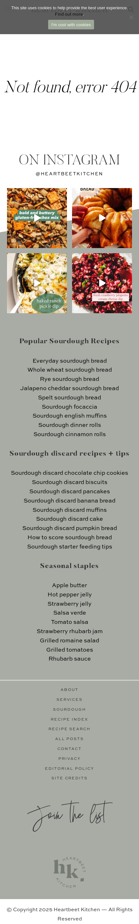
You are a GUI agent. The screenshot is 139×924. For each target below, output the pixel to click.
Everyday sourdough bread (70, 361)
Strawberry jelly (69, 604)
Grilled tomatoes (69, 650)
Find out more (69, 14)
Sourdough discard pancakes (69, 492)
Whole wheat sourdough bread (69, 370)
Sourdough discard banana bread (69, 501)
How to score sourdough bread (69, 538)
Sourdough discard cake (69, 519)
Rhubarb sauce (69, 659)
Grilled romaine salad (69, 641)
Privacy (69, 759)
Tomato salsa (69, 622)
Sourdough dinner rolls (69, 425)
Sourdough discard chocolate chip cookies (69, 473)
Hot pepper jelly (70, 595)
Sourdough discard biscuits (69, 482)
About (69, 690)
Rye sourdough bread (69, 379)
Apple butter (69, 585)
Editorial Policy (69, 769)
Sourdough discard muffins (70, 510)
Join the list (66, 813)
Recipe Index (69, 720)
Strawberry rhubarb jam (70, 631)
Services (69, 700)
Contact (69, 749)
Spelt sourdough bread (69, 398)
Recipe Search (69, 729)
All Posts (69, 739)
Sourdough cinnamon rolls (69, 434)
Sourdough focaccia (69, 407)
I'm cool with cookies (71, 24)
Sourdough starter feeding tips (69, 547)
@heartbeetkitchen (69, 174)
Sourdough (69, 710)
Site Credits (69, 778)
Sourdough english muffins (70, 416)
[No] (131, 17)
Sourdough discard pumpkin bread (69, 528)
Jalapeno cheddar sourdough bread (69, 388)
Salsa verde (69, 613)
